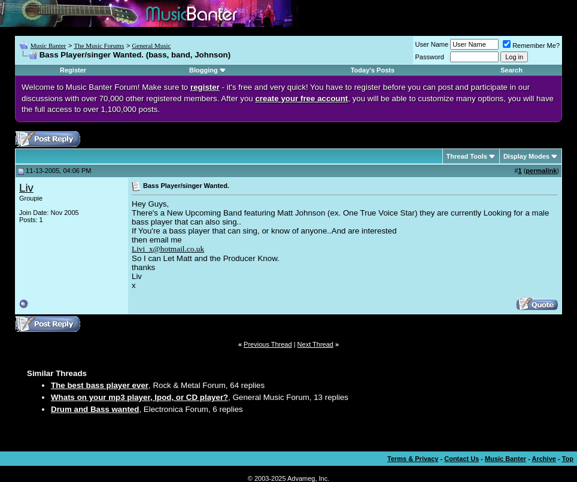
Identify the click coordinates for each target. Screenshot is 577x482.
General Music (151, 45)
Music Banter (48, 45)
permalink (541, 170)
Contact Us (461, 458)
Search (511, 70)
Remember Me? (531, 45)
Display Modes (526, 156)
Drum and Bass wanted (95, 409)
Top (567, 458)
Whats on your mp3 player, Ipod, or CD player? (139, 397)
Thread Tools (467, 156)
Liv (26, 187)
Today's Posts (372, 70)
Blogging (203, 70)
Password (429, 56)
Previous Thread (268, 344)
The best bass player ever (99, 385)
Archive (544, 458)
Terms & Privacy (412, 458)
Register (73, 70)
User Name (432, 44)
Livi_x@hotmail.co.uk (168, 248)
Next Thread (315, 344)
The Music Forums (99, 45)
